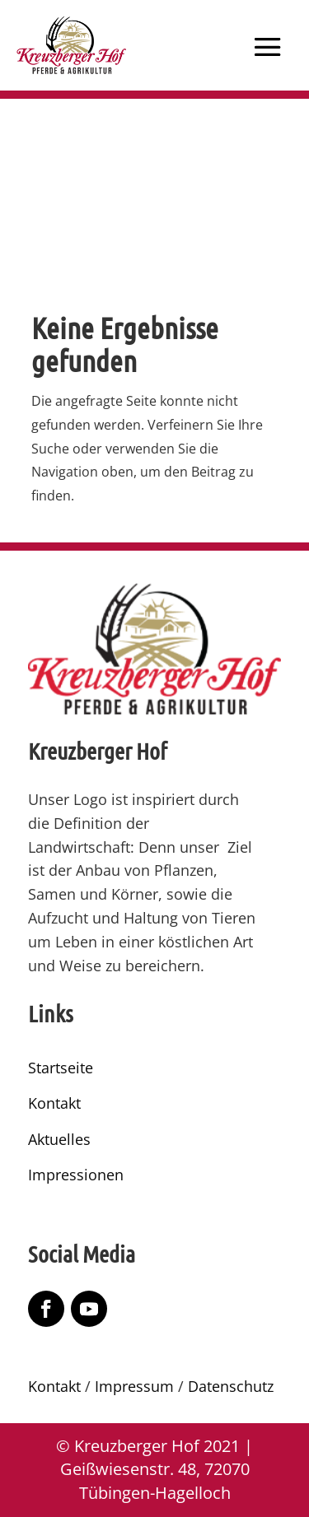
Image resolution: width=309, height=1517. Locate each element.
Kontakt (54, 1103)
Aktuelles (59, 1139)
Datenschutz (231, 1386)
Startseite (60, 1067)
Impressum (134, 1386)
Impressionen (76, 1174)
